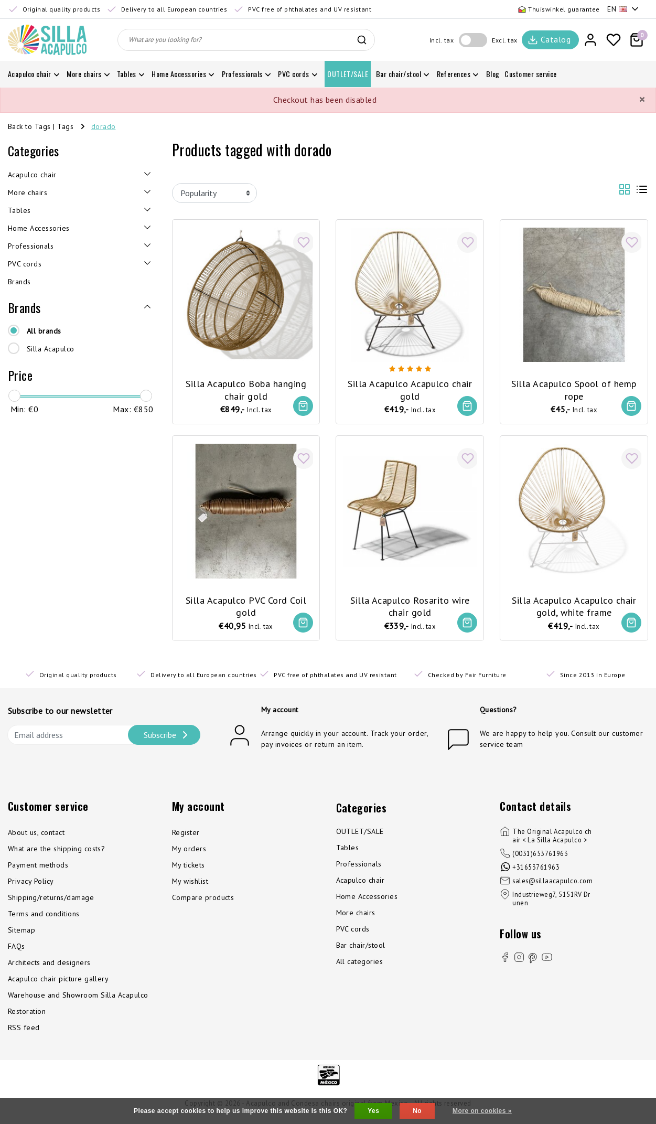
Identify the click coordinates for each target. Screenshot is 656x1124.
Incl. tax (441, 40)
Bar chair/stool (360, 948)
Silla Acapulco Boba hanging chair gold (246, 386)
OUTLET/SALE (360, 834)
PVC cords (353, 932)
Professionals (359, 867)
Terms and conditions (44, 917)
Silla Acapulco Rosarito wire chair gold (409, 605)
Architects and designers (49, 965)
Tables (347, 850)
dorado (103, 126)
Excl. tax (504, 40)
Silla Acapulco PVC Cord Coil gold (246, 605)
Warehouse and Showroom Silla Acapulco (78, 998)
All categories (359, 964)
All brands (44, 331)
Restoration (27, 1014)
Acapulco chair (360, 883)
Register (186, 835)
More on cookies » (482, 1111)
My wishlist (190, 884)
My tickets (188, 868)
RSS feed (24, 1030)
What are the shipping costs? (56, 852)
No (417, 1111)
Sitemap (21, 933)
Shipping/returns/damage (51, 900)
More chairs (355, 915)
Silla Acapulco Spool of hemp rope (573, 386)
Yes (373, 1111)
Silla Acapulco (50, 349)
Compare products (203, 900)
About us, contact (36, 835)
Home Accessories (367, 899)
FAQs (16, 949)
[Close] (642, 99)
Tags (65, 126)
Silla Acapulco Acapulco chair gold (410, 386)
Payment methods (38, 868)
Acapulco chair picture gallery (58, 982)
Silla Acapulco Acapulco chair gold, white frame (574, 605)
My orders (189, 852)
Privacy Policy (31, 884)
